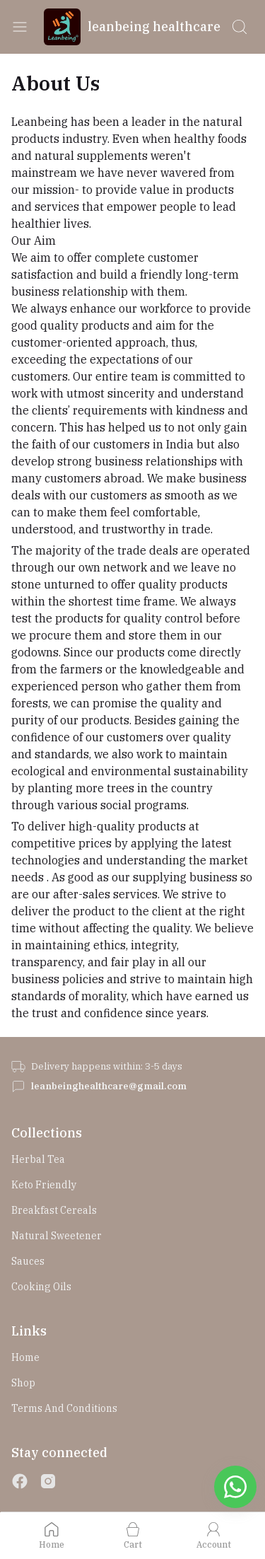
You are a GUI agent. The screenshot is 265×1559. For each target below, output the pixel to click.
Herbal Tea (38, 1159)
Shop (23, 1383)
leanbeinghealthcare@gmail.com (109, 1086)
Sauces (28, 1261)
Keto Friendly (43, 1184)
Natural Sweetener (56, 1235)
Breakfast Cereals (54, 1210)
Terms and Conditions (64, 1408)
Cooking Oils (41, 1286)
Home (25, 1357)
